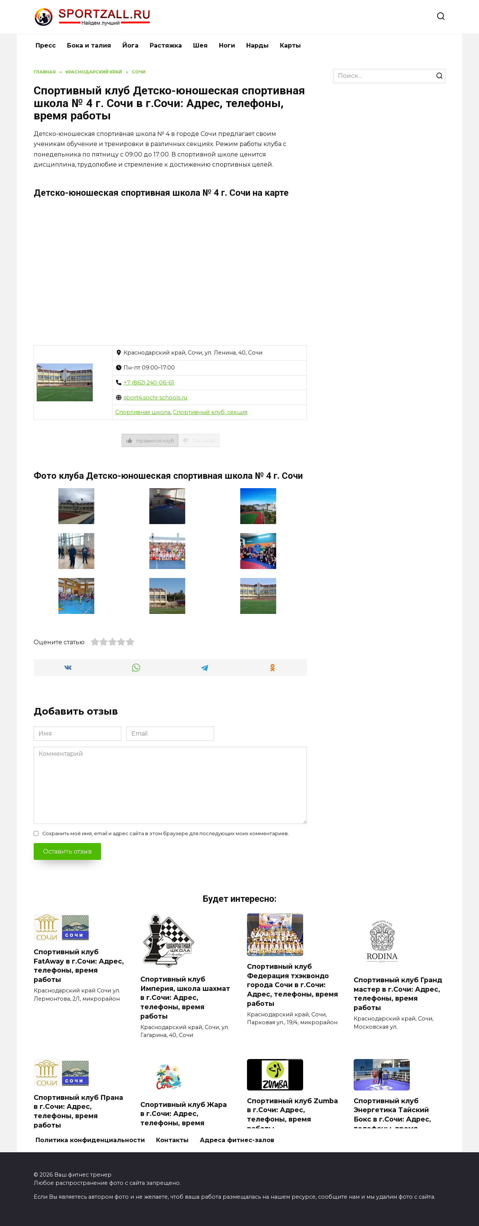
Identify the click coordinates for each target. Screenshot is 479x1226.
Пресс (46, 45)
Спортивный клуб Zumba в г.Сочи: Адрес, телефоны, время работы (292, 1114)
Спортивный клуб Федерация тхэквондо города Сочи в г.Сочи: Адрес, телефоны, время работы (292, 984)
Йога (130, 45)
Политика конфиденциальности (90, 1140)
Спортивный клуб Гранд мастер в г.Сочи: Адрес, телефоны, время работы (398, 993)
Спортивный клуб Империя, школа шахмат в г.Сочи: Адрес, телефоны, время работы (185, 997)
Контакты (172, 1140)
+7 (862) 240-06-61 (148, 382)
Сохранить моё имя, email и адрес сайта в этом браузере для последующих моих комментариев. (165, 833)
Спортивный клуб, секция (210, 412)
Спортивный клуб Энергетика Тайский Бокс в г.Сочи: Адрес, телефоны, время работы (392, 1119)
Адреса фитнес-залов (237, 1140)
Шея (200, 45)
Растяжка (166, 45)
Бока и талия (89, 45)
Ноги (227, 45)
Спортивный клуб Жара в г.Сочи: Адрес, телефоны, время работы (183, 1118)
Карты (290, 45)
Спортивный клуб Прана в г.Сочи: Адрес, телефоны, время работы (78, 1111)
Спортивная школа (142, 412)
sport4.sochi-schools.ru (155, 397)
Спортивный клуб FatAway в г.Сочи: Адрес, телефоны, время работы (79, 965)
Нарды (257, 45)
